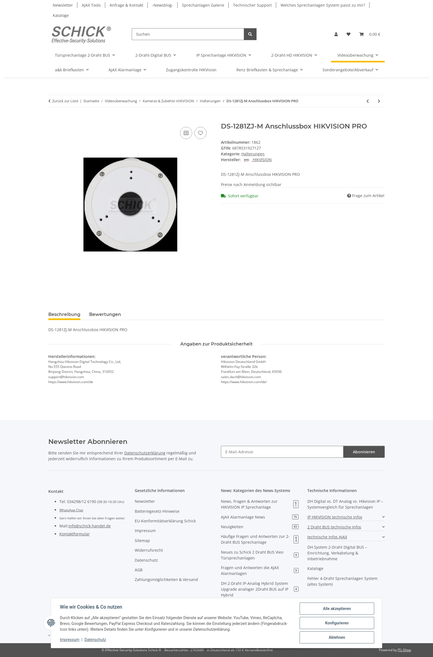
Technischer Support (252, 5)
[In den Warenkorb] (52, 119)
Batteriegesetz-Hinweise (157, 511)
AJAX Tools (91, 5)
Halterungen (253, 153)
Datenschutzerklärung (144, 453)
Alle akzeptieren (337, 608)
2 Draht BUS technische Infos (334, 527)
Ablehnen (337, 637)
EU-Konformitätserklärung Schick (165, 520)
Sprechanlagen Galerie (203, 5)
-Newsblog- (162, 5)
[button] (336, 34)
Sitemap (142, 540)
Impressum (69, 640)
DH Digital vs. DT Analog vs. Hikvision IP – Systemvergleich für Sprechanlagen (345, 504)
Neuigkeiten (260, 526)
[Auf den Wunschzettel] (200, 133)
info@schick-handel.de (89, 525)
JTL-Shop (404, 650)
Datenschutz (95, 640)
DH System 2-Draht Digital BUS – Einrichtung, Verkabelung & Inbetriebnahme (337, 553)
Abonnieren (364, 451)
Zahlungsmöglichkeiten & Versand (166, 579)
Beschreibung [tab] (64, 314)
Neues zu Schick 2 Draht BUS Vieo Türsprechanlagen (260, 555)
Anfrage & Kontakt (126, 5)
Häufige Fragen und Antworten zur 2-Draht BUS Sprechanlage (260, 539)
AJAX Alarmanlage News (260, 517)
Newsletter (63, 5)
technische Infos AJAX (327, 537)
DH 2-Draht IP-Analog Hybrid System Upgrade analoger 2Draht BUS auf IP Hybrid (260, 589)
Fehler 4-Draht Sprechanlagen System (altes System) (342, 581)
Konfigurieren (336, 623)
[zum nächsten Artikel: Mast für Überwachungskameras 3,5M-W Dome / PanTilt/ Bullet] (379, 101)
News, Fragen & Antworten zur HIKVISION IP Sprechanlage (260, 504)
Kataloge (61, 15)
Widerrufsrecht (149, 550)
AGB (138, 569)
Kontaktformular (74, 533)
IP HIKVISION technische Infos (334, 517)
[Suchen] (188, 34)
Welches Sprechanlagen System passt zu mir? (323, 5)
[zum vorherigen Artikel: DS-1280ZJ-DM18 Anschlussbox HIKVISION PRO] (367, 101)
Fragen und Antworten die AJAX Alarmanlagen (260, 570)
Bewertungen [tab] (105, 314)
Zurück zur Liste (65, 100)
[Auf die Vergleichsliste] (186, 133)
